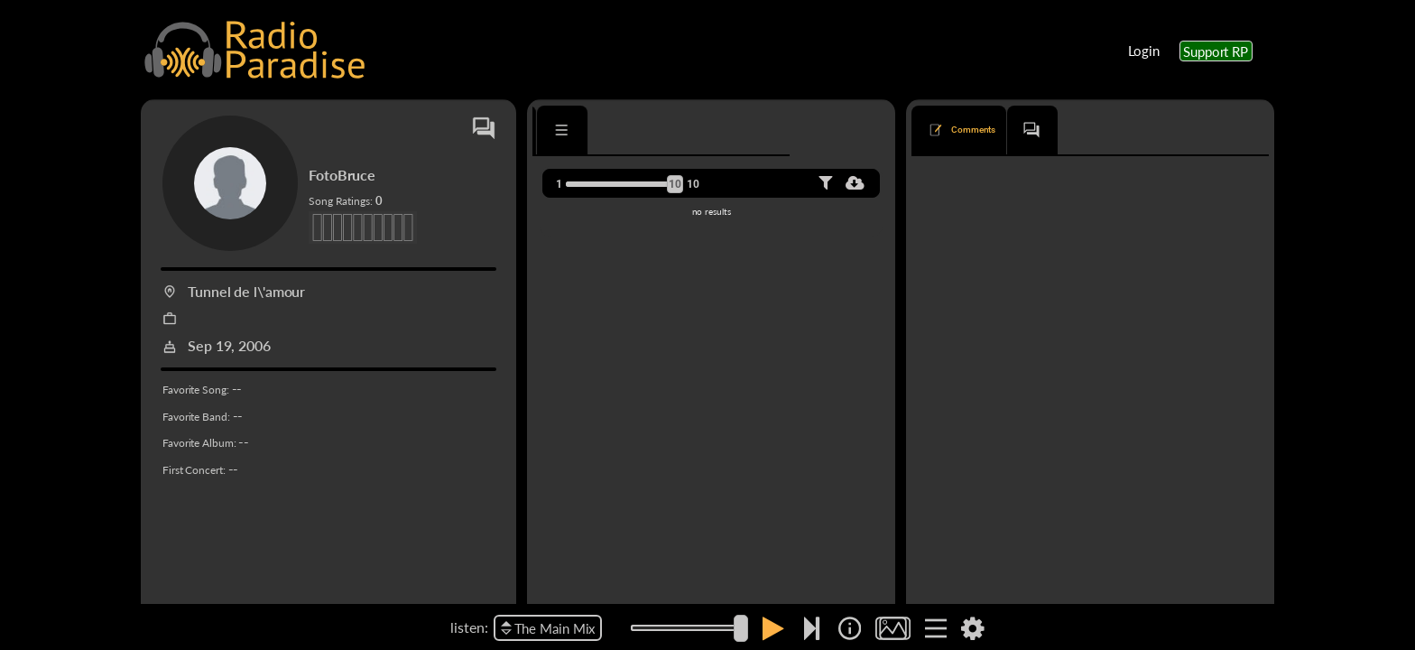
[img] (849, 628)
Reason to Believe (971, 600)
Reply (1239, 558)
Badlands (951, 255)
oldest (1096, 183)
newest (1043, 183)
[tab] (584, 130)
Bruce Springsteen (1027, 255)
